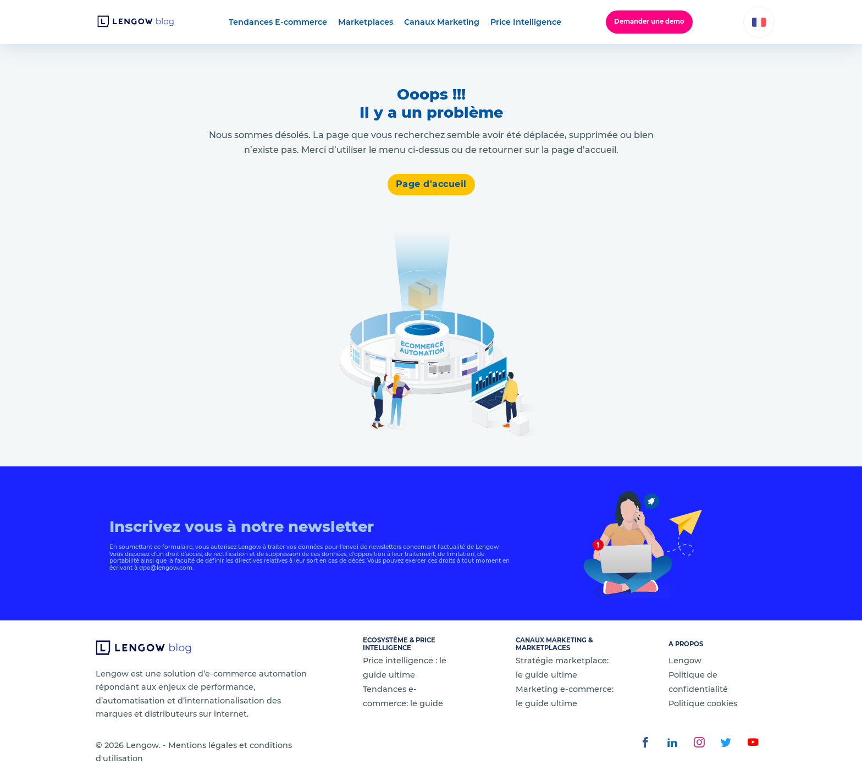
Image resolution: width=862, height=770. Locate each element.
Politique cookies (702, 703)
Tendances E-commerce (278, 22)
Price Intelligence (525, 22)
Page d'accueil (431, 184)
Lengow (684, 661)
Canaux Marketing (441, 22)
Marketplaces (365, 22)
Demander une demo (649, 21)
